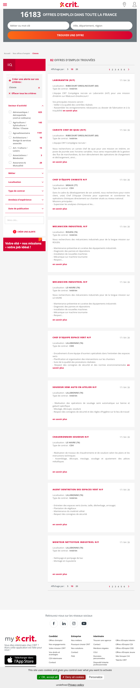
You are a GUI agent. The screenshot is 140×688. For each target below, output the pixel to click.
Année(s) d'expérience (26, 199)
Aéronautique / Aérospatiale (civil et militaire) (22, 115)
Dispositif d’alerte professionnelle (100, 663)
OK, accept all (48, 677)
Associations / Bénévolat (20, 157)
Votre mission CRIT (57, 648)
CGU (95, 652)
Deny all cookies (73, 677)
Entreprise (76, 636)
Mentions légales (100, 648)
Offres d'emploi (55, 640)
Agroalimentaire (21, 133)
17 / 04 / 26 (125, 80)
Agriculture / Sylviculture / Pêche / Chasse (20, 125)
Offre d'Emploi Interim (125, 640)
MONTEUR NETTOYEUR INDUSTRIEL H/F (76, 542)
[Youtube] (84, 623)
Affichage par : (58, 69)
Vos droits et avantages (54, 653)
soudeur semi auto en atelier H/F (75, 387)
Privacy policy (76, 684)
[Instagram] (74, 623)
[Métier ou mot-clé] (38, 26)
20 (77, 69)
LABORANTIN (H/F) (64, 80)
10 (72, 69)
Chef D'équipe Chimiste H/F (70, 179)
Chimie (12, 87)
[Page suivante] (129, 68)
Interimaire (98, 636)
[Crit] (64, 623)
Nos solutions (77, 648)
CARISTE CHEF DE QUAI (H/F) (69, 129)
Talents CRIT (121, 660)
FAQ (73, 656)
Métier (26, 173)
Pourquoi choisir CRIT (80, 644)
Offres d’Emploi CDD (125, 648)
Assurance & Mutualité (19, 164)
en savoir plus (70, 110)
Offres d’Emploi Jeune (125, 652)
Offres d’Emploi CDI (124, 644)
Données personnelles (99, 657)
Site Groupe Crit (123, 656)
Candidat (53, 636)
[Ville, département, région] (101, 26)
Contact (52, 662)
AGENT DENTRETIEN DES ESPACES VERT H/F (78, 489)
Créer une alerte (26, 231)
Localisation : (75, 85)
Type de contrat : (65, 88)
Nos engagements (57, 644)
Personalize (96, 677)
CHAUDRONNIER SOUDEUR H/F (71, 436)
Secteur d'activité (26, 105)
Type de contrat (26, 190)
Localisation (26, 182)
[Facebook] (54, 623)
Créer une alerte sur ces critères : (25, 81)
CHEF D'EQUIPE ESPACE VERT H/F (72, 337)
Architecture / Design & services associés (22, 140)
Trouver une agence (102, 640)
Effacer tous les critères (22, 93)
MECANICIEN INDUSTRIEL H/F (70, 226)
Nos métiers (76, 640)
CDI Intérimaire (55, 658)
